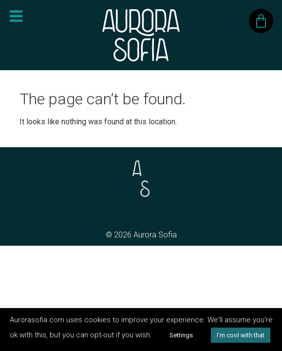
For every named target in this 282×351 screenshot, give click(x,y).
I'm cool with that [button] (240, 335)
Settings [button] (181, 335)
